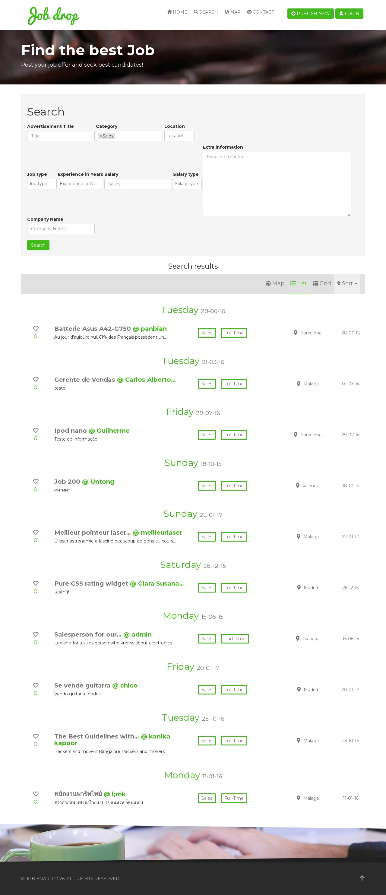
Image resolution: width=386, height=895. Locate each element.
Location (174, 126)
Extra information (223, 147)
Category (106, 126)
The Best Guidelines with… (97, 736)
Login (349, 13)
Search (206, 12)
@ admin (137, 634)
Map (233, 12)
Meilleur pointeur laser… (93, 532)
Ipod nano (71, 430)
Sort (347, 283)
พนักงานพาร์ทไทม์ (79, 794)
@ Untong (98, 481)
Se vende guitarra (83, 685)
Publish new (310, 13)
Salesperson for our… (88, 634)
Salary (111, 174)
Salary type (186, 174)
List (298, 283)
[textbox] (118, 136)
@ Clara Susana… (157, 583)
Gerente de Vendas (85, 379)
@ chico (125, 685)
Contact (260, 12)
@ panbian (150, 328)
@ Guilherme (109, 430)
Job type (37, 174)
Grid (322, 283)
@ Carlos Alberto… (146, 379)
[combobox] (129, 136)
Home (177, 12)
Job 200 (68, 481)
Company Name (45, 219)
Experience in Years (80, 174)
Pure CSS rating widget (92, 583)
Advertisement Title (50, 126)
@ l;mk (115, 794)
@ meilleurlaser (157, 532)
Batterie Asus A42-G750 (93, 328)
